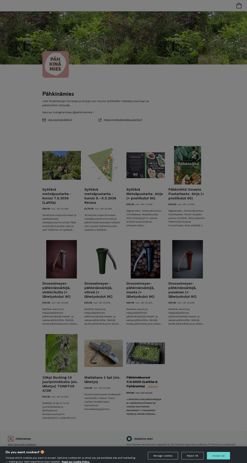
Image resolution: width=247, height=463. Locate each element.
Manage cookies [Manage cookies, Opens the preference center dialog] (163, 457)
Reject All (192, 457)
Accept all (218, 457)
